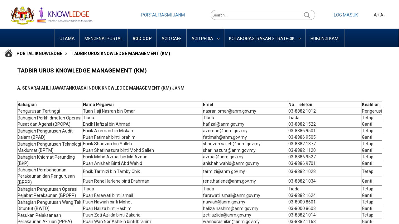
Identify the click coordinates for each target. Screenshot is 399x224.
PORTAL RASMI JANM (163, 14)
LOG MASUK (346, 14)
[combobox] (258, 15)
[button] (307, 15)
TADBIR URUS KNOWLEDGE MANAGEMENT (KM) (120, 53)
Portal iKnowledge (39, 53)
